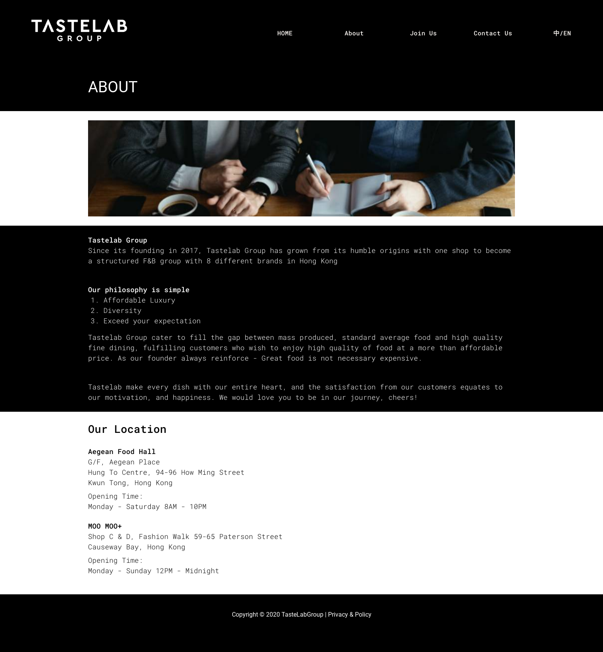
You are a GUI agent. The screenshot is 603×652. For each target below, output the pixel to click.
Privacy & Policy (349, 614)
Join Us (423, 33)
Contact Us (493, 33)
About (354, 33)
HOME (285, 33)
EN (567, 33)
